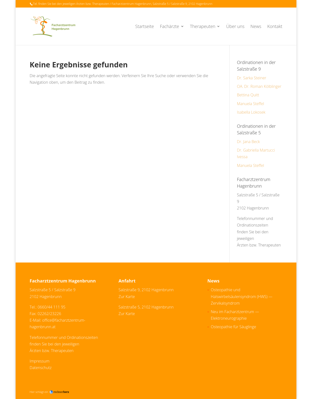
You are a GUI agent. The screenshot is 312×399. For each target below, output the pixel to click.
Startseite (144, 27)
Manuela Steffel (250, 103)
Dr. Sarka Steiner (251, 78)
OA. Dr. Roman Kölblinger (259, 86)
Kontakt (274, 27)
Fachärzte (169, 27)
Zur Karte (126, 296)
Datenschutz (41, 367)
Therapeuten (202, 27)
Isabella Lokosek (251, 112)
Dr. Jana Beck (248, 141)
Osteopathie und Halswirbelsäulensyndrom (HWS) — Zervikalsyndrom (242, 296)
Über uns (235, 27)
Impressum (39, 361)
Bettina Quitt (248, 95)
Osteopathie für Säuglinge (233, 326)
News (256, 27)
